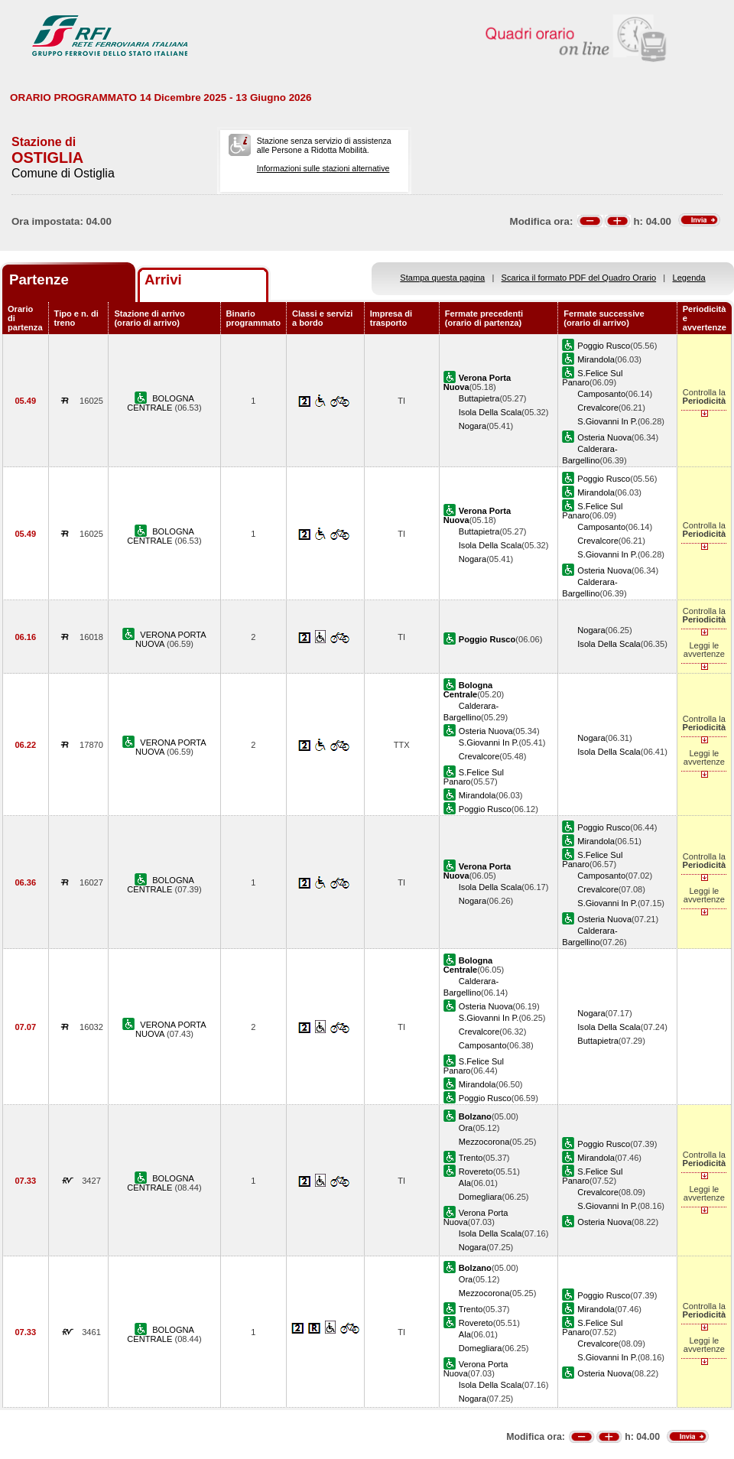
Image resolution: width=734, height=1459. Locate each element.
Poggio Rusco (603, 345)
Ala (465, 1183)
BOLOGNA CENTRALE (160, 403)
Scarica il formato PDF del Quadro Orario (579, 277)
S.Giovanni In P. (607, 421)
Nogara (472, 426)
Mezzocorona (484, 1141)
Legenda (689, 277)
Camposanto (601, 393)
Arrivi (163, 279)
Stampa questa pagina (442, 277)
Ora (466, 1127)
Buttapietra (479, 398)
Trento (471, 1157)
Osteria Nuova (604, 437)
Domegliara (480, 1196)
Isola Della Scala (490, 412)
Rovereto (476, 1171)
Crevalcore (598, 407)
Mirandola (596, 359)
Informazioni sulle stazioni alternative (323, 168)
